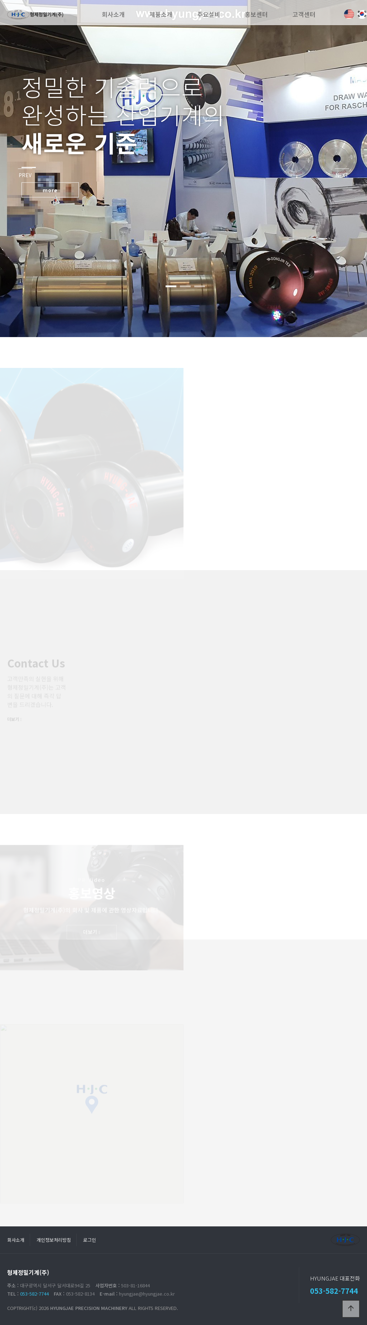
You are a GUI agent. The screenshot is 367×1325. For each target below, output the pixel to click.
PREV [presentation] (25, 175)
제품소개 (160, 14)
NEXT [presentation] (342, 175)
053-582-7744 (34, 1293)
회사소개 (113, 14)
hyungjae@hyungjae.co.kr (147, 1293)
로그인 (89, 1239)
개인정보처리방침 (54, 1239)
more (50, 190)
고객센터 (303, 14)
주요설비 (208, 14)
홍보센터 (256, 14)
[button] (171, 286)
